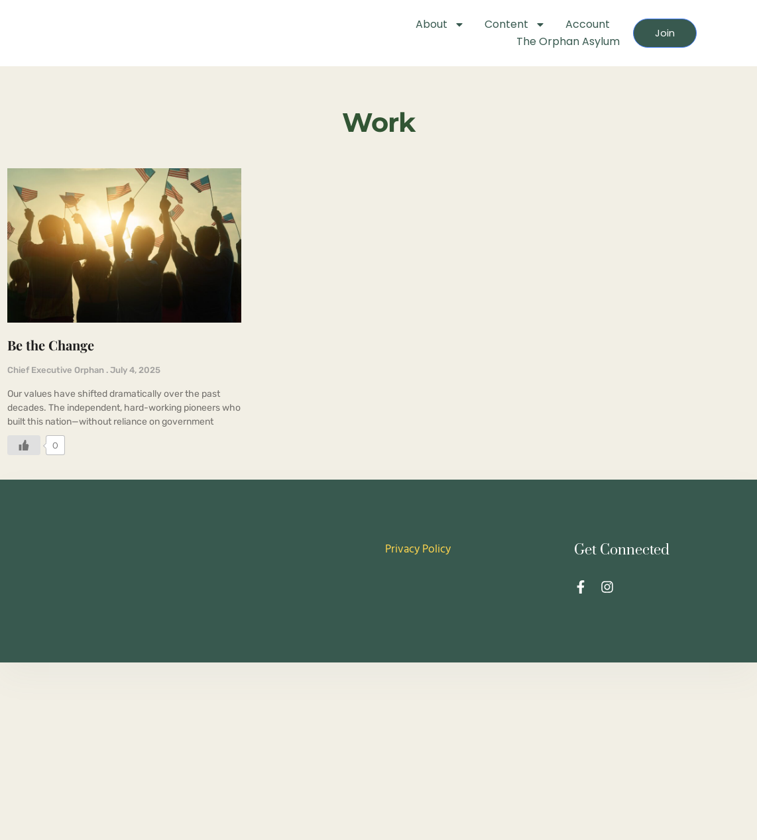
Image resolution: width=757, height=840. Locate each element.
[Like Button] (23, 456)
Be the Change (50, 356)
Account (569, 24)
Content (496, 24)
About (421, 24)
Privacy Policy (418, 561)
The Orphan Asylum (549, 41)
